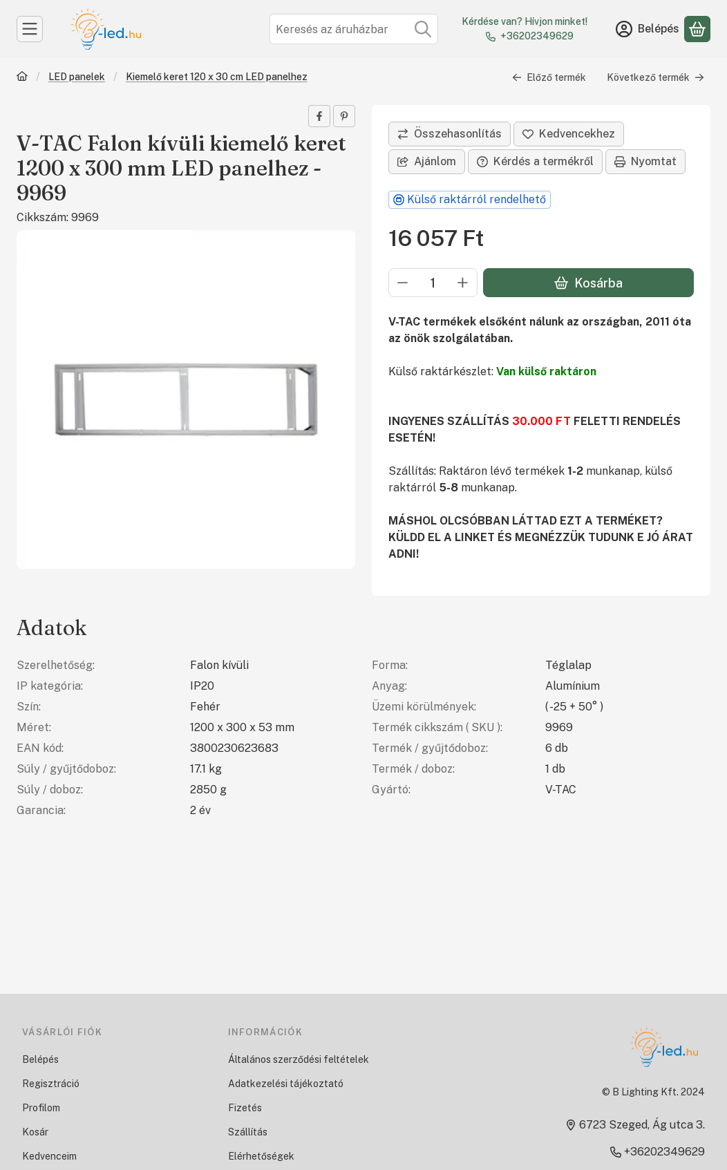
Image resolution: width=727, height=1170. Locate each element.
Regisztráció (50, 1083)
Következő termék (655, 77)
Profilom (41, 1107)
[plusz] (463, 282)
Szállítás (247, 1132)
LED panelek (76, 76)
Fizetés (245, 1107)
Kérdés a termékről (535, 161)
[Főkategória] (22, 77)
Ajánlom (426, 161)
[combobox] (354, 29)
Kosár (35, 1132)
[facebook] (319, 116)
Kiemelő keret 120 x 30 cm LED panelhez (217, 76)
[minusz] (402, 282)
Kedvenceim (49, 1156)
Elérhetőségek (261, 1156)
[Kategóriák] (30, 29)
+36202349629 (537, 35)
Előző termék (549, 77)
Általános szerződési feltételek (298, 1059)
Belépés (40, 1059)
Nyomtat (645, 161)
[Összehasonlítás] (449, 134)
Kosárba (588, 283)
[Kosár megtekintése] (697, 29)
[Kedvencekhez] (568, 134)
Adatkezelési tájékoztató (285, 1083)
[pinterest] (344, 116)
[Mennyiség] (433, 282)
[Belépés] (647, 29)
